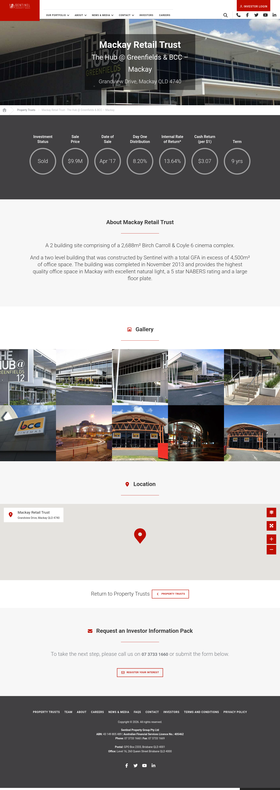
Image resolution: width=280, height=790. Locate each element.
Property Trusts (172, 596)
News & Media (119, 15)
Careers (182, 15)
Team (68, 714)
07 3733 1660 (154, 656)
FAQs (137, 714)
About (96, 15)
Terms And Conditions (201, 714)
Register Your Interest (140, 674)
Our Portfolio (74, 15)
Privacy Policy (235, 714)
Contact (142, 15)
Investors (164, 15)
